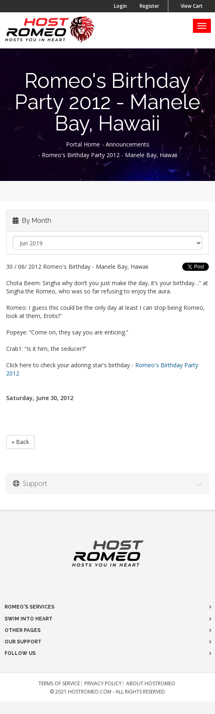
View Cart (192, 5)
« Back (20, 442)
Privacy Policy (103, 684)
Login (120, 5)
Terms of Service (59, 684)
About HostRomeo (150, 684)
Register (149, 5)
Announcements (127, 144)
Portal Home (83, 144)
